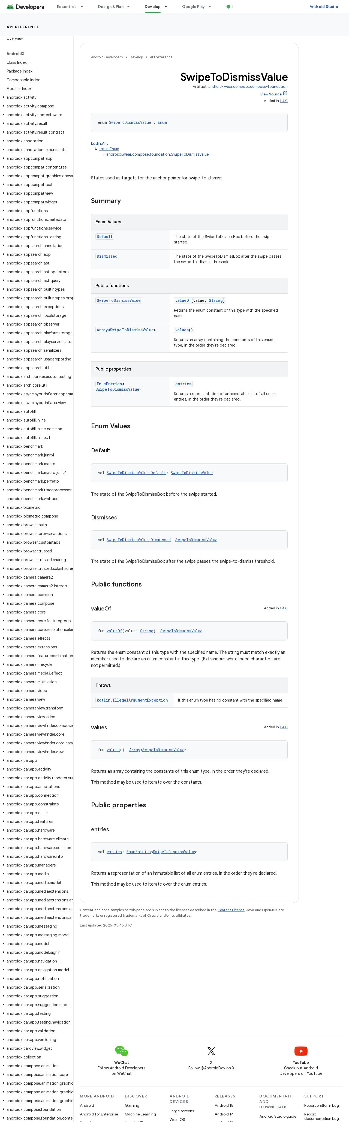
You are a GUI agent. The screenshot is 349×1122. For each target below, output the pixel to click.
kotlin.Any (100, 143)
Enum (162, 122)
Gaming (132, 1105)
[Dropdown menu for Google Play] (212, 6)
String (216, 300)
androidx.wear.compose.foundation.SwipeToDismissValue (157, 154)
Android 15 (224, 1105)
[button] (35, 97)
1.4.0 (284, 100)
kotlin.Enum (109, 148)
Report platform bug (321, 1105)
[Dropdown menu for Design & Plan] (131, 6)
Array (102, 329)
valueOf (183, 300)
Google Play (193, 6)
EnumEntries (109, 383)
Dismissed (107, 256)
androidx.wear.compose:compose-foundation (248, 86)
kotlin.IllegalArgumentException (132, 700)
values (182, 329)
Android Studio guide (277, 1116)
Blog (236, 6)
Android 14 (224, 1114)
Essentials (67, 6)
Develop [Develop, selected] (153, 6)
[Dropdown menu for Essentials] (84, 6)
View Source (271, 94)
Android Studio (323, 6)
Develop (136, 57)
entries (183, 383)
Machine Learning (140, 1114)
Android (87, 1105)
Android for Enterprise (99, 1114)
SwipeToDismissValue (130, 122)
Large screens (182, 1110)
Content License (231, 910)
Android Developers (107, 57)
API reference (23, 27)
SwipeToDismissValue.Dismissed (139, 539)
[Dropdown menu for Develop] (168, 6)
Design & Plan (111, 6)
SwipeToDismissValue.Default (136, 472)
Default (105, 236)
